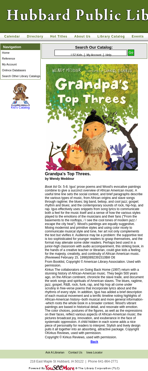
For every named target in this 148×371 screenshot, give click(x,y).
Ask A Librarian (54, 352)
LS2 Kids (76, 54)
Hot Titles (58, 36)
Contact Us (75, 352)
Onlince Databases (14, 70)
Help (108, 54)
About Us (82, 36)
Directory (35, 36)
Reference (8, 58)
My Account (9, 64)
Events (138, 36)
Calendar (12, 36)
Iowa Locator (94, 352)
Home (6, 52)
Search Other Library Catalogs (21, 76)
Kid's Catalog (20, 96)
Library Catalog (111, 36)
